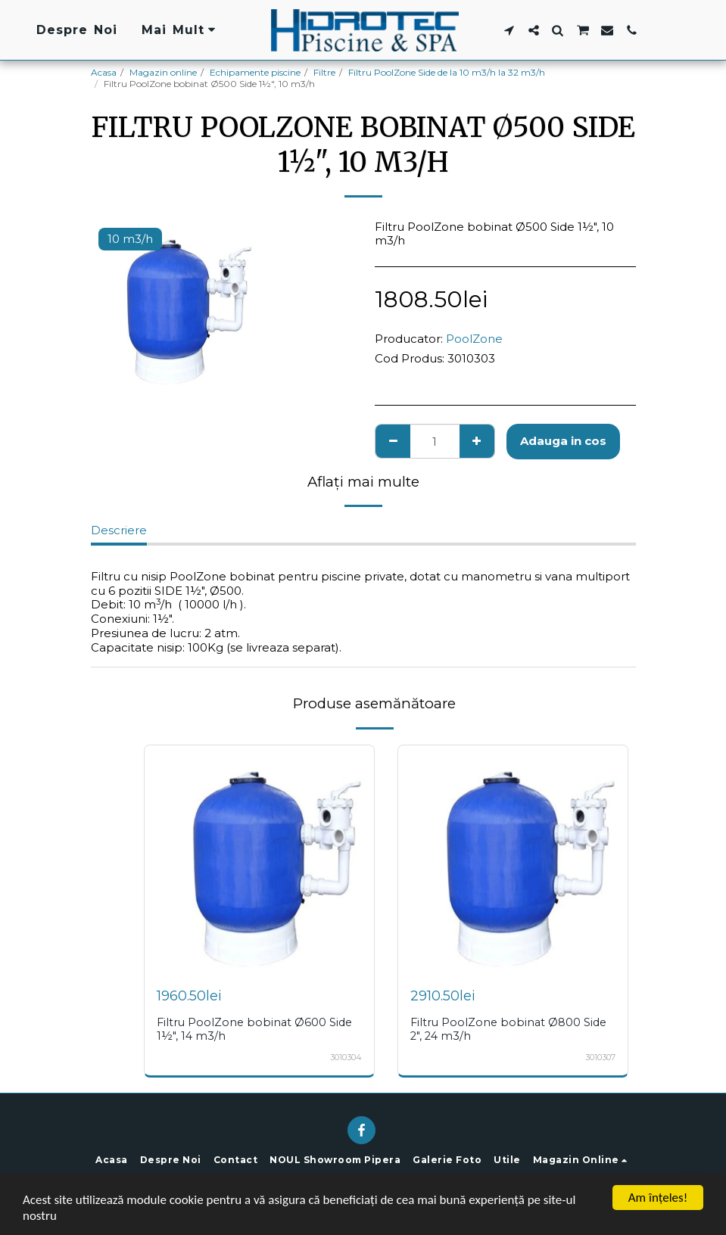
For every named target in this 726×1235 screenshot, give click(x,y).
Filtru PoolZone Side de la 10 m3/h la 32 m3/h (446, 72)
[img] (259, 860)
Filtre (324, 72)
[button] (508, 30)
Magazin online (163, 72)
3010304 (346, 1057)
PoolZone (474, 338)
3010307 (600, 1057)
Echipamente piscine (255, 72)
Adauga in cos (563, 441)
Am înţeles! (657, 1197)
